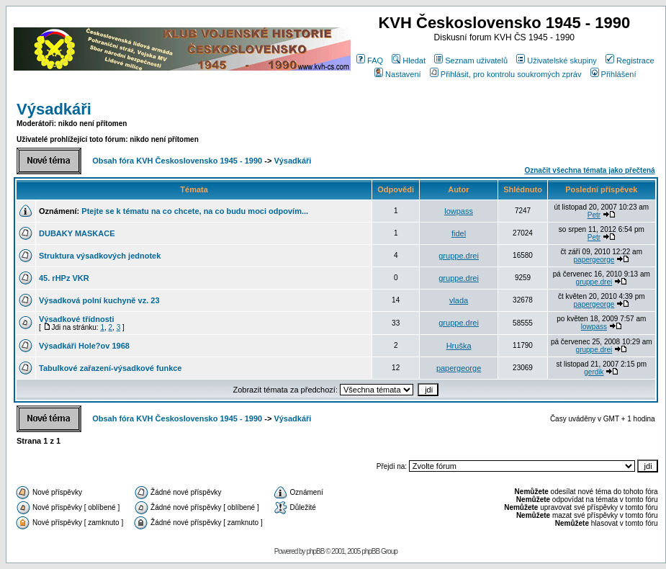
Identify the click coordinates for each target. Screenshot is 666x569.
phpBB (315, 551)
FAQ (369, 60)
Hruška (459, 345)
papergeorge (594, 260)
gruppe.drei (458, 255)
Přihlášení (613, 74)
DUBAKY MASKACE (77, 233)
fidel (458, 233)
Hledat (409, 60)
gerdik (593, 372)
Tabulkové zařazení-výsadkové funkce (110, 368)
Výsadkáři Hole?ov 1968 (84, 345)
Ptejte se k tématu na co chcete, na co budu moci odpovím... (194, 211)
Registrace (630, 60)
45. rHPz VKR (64, 278)
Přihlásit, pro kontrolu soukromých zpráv (506, 74)
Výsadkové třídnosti (76, 319)
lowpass (458, 211)
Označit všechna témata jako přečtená (589, 170)
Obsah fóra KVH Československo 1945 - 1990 (177, 160)
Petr (594, 215)
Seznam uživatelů (471, 60)
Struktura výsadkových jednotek (100, 255)
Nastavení (397, 74)
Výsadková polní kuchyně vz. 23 (99, 300)
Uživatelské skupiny (556, 60)
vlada (458, 300)
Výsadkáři (54, 109)
